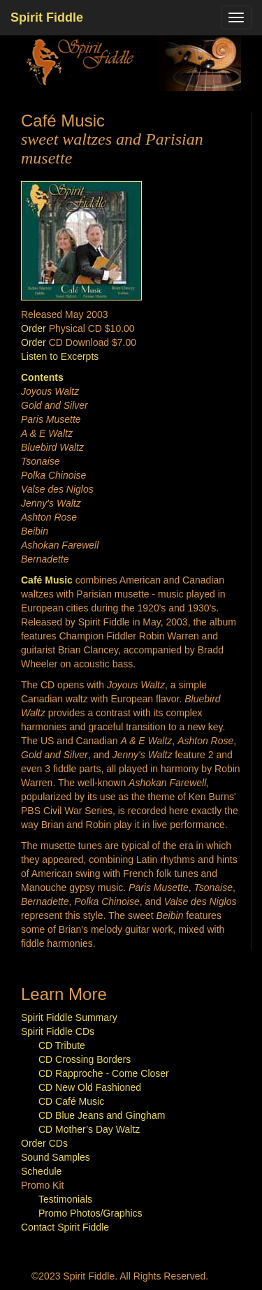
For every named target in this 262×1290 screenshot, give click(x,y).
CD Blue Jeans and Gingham (101, 1115)
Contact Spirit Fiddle (65, 1227)
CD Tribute (61, 1045)
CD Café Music (71, 1101)
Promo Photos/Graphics (90, 1213)
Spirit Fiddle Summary (69, 1017)
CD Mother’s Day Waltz (89, 1129)
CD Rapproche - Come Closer (103, 1073)
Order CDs (44, 1143)
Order (33, 328)
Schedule (41, 1171)
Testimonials (65, 1199)
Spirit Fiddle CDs (57, 1031)
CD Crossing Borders (84, 1059)
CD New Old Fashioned (89, 1087)
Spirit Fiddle (46, 17)
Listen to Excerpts (60, 356)
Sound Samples (55, 1157)
